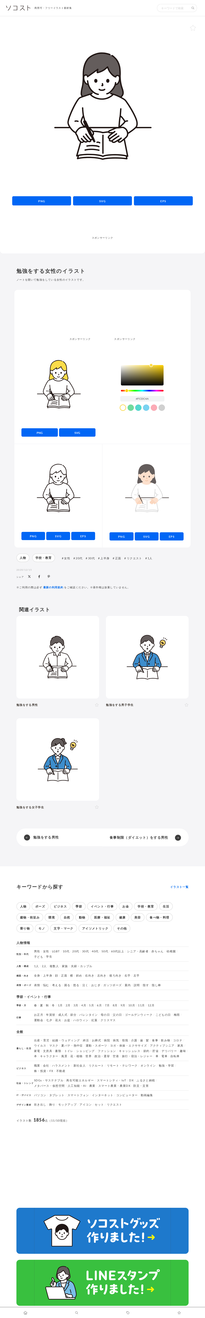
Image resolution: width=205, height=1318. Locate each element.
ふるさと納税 (146, 1080)
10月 (131, 1005)
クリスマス (108, 1020)
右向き (89, 975)
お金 (125, 906)
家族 (65, 966)
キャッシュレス (130, 1051)
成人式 (62, 1014)
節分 (73, 1014)
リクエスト (134, 558)
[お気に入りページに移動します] (179, 1312)
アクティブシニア (162, 1045)
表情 (37, 985)
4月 (83, 1005)
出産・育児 (41, 1040)
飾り (52, 1104)
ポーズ (40, 906)
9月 (123, 1005)
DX (131, 1080)
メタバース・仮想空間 (49, 1085)
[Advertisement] (102, 227)
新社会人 (79, 1065)
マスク (53, 1045)
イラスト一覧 (179, 887)
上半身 (105, 558)
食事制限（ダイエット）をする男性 (139, 837)
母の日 (105, 1014)
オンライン (148, 1065)
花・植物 (76, 1056)
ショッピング (85, 1051)
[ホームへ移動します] (25, 1312)
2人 (44, 966)
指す (146, 985)
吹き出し (40, 1104)
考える (56, 985)
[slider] (142, 391)
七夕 (49, 1020)
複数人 (54, 966)
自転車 (175, 1056)
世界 (88, 1056)
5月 (91, 1005)
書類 (58, 1051)
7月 (107, 1005)
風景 (64, 1056)
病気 (116, 1040)
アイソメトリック (95, 928)
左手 (137, 975)
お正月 (38, 1014)
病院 (107, 1040)
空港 (116, 1056)
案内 (128, 985)
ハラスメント (61, 1065)
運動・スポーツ (96, 1045)
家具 (180, 1045)
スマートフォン (78, 1095)
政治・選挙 (102, 1056)
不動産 (60, 1071)
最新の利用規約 (53, 587)
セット (99, 1104)
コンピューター (127, 1095)
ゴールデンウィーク (139, 1014)
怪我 (125, 1040)
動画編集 (147, 1095)
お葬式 (96, 1040)
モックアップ (67, 1104)
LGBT (56, 951)
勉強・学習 (166, 1065)
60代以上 (117, 951)
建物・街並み (30, 917)
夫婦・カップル (81, 966)
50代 (104, 951)
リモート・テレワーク (122, 1065)
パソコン (40, 1095)
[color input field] (142, 398)
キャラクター (49, 1056)
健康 (122, 917)
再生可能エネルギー (80, 1080)
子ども (38, 956)
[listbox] (142, 375)
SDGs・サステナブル (48, 1080)
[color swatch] (123, 407)
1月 (60, 1005)
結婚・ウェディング (66, 1040)
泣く (85, 985)
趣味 (183, 1051)
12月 (151, 1005)
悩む (46, 985)
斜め (79, 975)
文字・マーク (63, 928)
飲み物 (165, 1040)
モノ (41, 928)
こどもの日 (163, 1014)
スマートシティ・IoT (111, 1080)
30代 (91, 558)
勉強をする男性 (46, 837)
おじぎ (95, 985)
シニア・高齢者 (138, 951)
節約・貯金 (151, 1051)
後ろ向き (115, 975)
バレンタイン (88, 1014)
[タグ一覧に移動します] (128, 1312)
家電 (37, 1051)
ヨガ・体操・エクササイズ (128, 1045)
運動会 (38, 1020)
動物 (82, 917)
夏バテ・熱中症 (72, 1045)
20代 (79, 558)
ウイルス (40, 1045)
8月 (115, 1005)
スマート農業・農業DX (114, 1085)
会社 (46, 1065)
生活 (166, 906)
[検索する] (193, 8)
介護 (134, 1040)
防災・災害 (141, 1085)
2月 (68, 1005)
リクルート (96, 1065)
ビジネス (60, 906)
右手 (128, 975)
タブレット (57, 1095)
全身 (37, 975)
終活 (86, 1040)
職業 (37, 1065)
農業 (92, 1085)
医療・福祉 (102, 917)
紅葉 (94, 1020)
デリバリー (169, 1051)
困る (67, 985)
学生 (49, 956)
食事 (155, 1040)
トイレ (68, 1051)
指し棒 (156, 985)
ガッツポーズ (112, 985)
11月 (141, 1005)
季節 (78, 906)
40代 (95, 951)
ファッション (107, 1051)
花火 (58, 1020)
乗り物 (25, 928)
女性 (67, 558)
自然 (67, 917)
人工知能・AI (77, 1085)
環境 (51, 917)
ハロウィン (81, 1020)
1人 (150, 558)
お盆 (67, 1020)
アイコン (85, 1104)
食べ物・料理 (159, 917)
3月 (75, 1005)
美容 (137, 917)
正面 (118, 558)
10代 (66, 951)
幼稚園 (171, 951)
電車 (164, 1056)
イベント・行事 (102, 906)
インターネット (103, 1095)
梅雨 (177, 1014)
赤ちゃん (157, 951)
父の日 (117, 1014)
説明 (137, 985)
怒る (76, 985)
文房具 (47, 1051)
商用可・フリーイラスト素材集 (53, 7)
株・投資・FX (43, 1071)
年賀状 (50, 1014)
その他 (122, 928)
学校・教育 (43, 557)
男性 (37, 951)
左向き (102, 975)
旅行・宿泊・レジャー (137, 1056)
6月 (99, 1005)
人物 (23, 557)
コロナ (177, 1040)
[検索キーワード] (173, 8)
